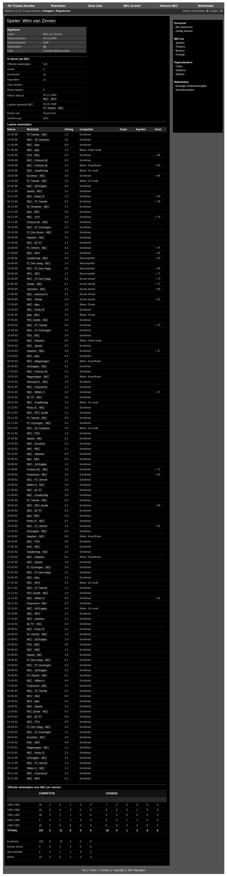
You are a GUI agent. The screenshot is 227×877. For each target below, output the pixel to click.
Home (93, 870)
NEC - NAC (33, 649)
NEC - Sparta (34, 345)
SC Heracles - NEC (38, 206)
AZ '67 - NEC (34, 397)
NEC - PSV (33, 433)
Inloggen (48, 10)
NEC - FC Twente (37, 201)
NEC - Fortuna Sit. (37, 160)
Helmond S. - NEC (37, 381)
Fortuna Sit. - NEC (37, 222)
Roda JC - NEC (36, 407)
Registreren (63, 10)
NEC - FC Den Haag (39, 268)
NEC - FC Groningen (39, 227)
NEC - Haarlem (36, 340)
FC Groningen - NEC (39, 422)
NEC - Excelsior (36, 443)
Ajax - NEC (33, 211)
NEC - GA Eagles (37, 185)
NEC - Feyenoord (37, 386)
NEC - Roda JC (36, 196)
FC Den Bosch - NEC (39, 232)
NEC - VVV (33, 216)
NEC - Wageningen (38, 361)
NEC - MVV (50, 98)
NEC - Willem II (36, 392)
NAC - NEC (33, 448)
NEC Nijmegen (136, 870)
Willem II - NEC (36, 484)
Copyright (118, 870)
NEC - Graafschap (37, 170)
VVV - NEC (33, 155)
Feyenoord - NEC (37, 474)
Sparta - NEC (34, 191)
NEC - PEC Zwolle (37, 412)
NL (45, 46)
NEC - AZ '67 (34, 242)
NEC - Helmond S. (37, 294)
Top (84, 870)
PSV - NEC (33, 335)
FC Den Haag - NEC (39, 263)
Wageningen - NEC (38, 376)
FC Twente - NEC (53, 107)
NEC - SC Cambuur (38, 428)
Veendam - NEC (36, 289)
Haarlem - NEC (36, 237)
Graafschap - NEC (37, 258)
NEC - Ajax (33, 144)
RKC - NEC (33, 273)
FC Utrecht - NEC (37, 247)
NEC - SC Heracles (38, 139)
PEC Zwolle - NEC (37, 319)
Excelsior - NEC (36, 175)
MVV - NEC (33, 695)
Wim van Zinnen (39, 20)
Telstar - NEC (34, 283)
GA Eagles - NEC (37, 366)
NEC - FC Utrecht (37, 479)
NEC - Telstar (34, 299)
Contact (104, 870)
